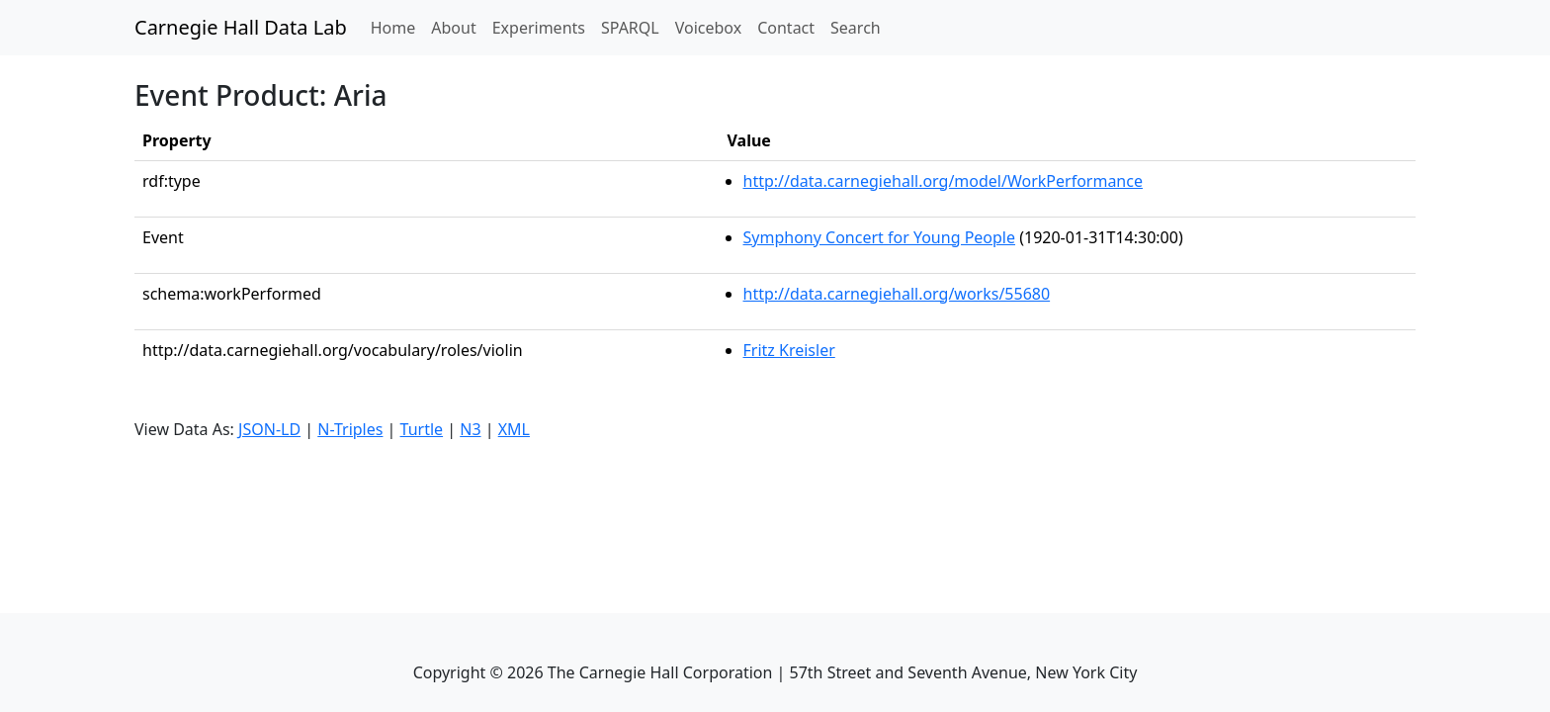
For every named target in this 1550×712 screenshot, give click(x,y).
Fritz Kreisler (789, 350)
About (453, 28)
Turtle (422, 429)
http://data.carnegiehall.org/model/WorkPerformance (943, 181)
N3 (470, 429)
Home (397, 27)
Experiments (538, 28)
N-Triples (350, 429)
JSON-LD (269, 429)
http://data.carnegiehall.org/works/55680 (897, 294)
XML (514, 429)
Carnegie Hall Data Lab (240, 27)
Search (855, 28)
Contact (786, 28)
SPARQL (630, 28)
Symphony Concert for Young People (879, 237)
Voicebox (708, 28)
